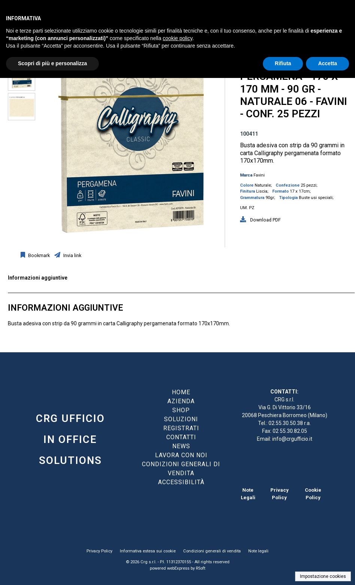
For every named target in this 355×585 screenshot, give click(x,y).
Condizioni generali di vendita (212, 551)
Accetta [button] (327, 63)
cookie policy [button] (177, 38)
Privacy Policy (99, 551)
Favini (259, 175)
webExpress (178, 568)
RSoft (200, 568)
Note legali (258, 551)
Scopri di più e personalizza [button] (52, 63)
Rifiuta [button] (283, 63)
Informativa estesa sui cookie (148, 551)
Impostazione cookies (323, 576)
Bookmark (38, 255)
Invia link (71, 255)
